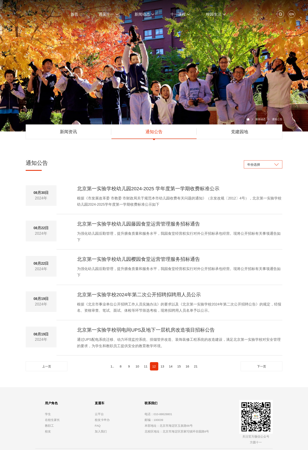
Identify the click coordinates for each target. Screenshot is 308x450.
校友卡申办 (102, 399)
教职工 (49, 404)
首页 (74, 14)
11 (146, 345)
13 (162, 345)
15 (179, 345)
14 (171, 345)
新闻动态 (260, 98)
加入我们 (101, 410)
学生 (48, 393)
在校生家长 (52, 399)
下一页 (261, 345)
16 (187, 345)
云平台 (99, 393)
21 (196, 345)
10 (137, 345)
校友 (48, 410)
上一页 (46, 345)
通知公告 (277, 98)
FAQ (98, 404)
